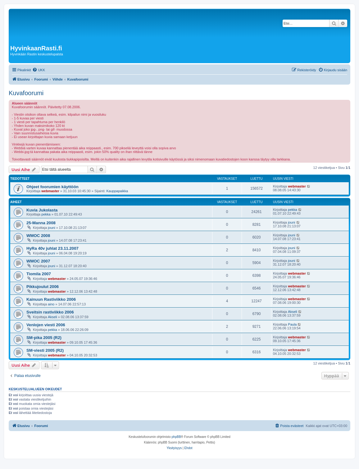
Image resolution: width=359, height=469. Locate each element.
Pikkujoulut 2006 (42, 286)
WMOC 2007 (38, 261)
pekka (45, 214)
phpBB (176, 437)
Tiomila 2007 (38, 274)
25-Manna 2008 (41, 223)
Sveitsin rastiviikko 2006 (50, 312)
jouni (51, 228)
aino (51, 304)
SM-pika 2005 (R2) (43, 337)
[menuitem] (38, 70)
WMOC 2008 (38, 235)
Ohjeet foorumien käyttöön (52, 186)
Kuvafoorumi (26, 93)
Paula (292, 324)
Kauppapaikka (117, 191)
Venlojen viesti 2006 (45, 325)
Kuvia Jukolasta (41, 210)
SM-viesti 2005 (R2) (45, 350)
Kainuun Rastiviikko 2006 (51, 299)
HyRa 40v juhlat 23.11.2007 (52, 248)
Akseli (52, 317)
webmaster (50, 191)
